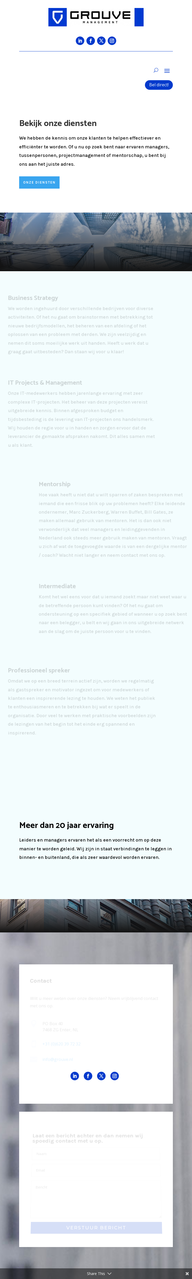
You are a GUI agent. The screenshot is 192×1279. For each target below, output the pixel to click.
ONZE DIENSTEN (39, 182)
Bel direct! (159, 85)
